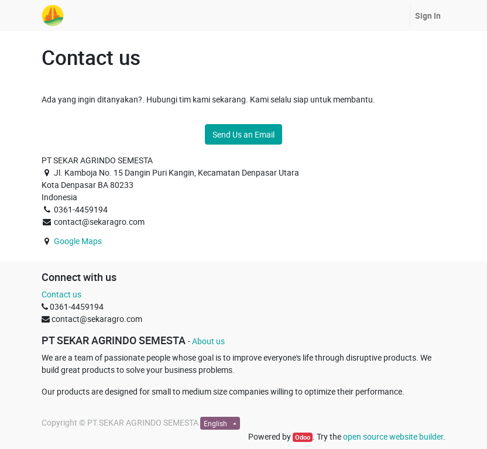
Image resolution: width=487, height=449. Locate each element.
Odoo (302, 437)
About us (208, 341)
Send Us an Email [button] (243, 134)
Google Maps (78, 240)
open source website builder (393, 436)
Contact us (61, 294)
